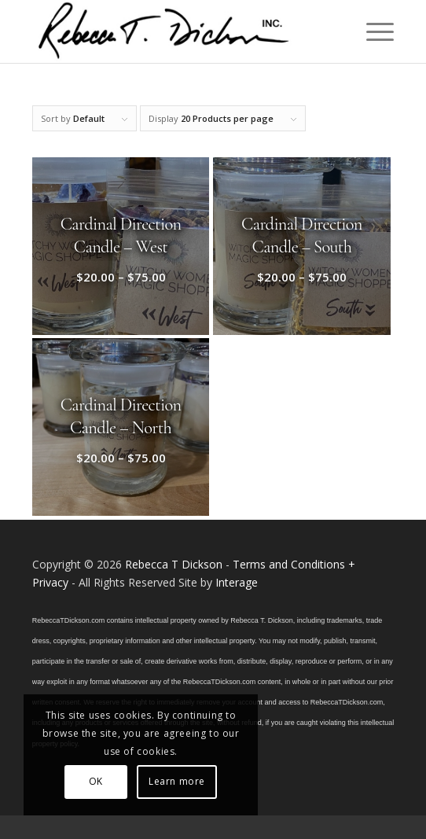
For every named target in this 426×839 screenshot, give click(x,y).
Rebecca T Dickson (173, 564)
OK (96, 781)
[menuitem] (372, 31)
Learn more (177, 781)
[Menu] (372, 31)
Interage (236, 582)
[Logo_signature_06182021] (177, 31)
